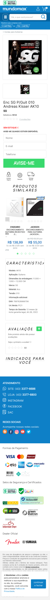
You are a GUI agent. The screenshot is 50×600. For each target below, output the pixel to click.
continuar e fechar (38, 584)
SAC (10, 412)
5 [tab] (32, 253)
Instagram (15, 400)
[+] (39, 329)
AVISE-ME (24, 163)
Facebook (15, 406)
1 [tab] (16, 253)
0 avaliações (24, 119)
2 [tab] (20, 253)
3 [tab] (24, 253)
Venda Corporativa (32, 567)
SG (5, 111)
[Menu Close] (5, 17)
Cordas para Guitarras (13, 32)
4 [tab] (28, 253)
